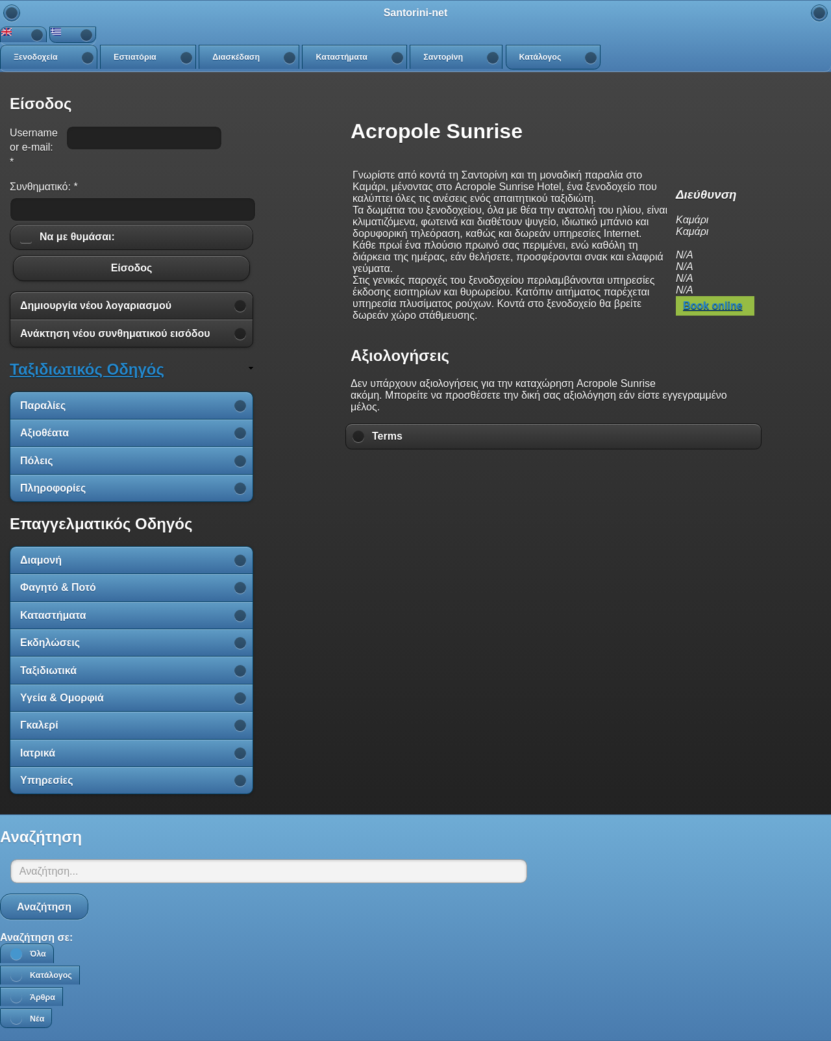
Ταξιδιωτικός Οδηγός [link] (87, 369)
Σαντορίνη (443, 57)
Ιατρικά (37, 753)
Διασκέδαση (236, 57)
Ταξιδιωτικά (48, 670)
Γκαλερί (39, 725)
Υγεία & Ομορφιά (62, 697)
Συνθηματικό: (44, 186)
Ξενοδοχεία (36, 57)
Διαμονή (41, 560)
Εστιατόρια (135, 57)
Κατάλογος (540, 57)
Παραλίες (43, 405)
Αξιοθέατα (44, 432)
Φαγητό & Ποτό (58, 587)
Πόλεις (36, 460)
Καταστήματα (341, 57)
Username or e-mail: (34, 147)
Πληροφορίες (53, 488)
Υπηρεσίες (46, 780)
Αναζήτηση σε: (36, 937)
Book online (713, 305)
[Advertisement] (554, 487)
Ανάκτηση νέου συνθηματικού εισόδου (115, 333)
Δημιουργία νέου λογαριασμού (95, 305)
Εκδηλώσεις (50, 642)
